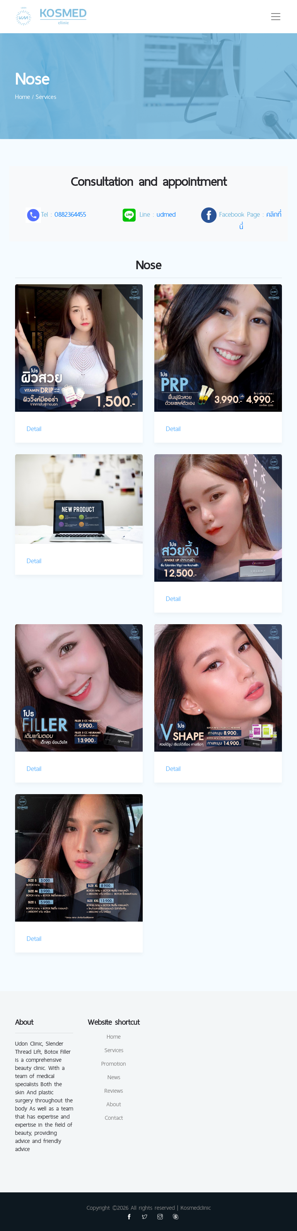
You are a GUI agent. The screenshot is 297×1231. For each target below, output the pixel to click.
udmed (166, 214)
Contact (114, 1117)
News (114, 1077)
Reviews (113, 1090)
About (113, 1104)
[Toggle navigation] (276, 16)
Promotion (113, 1063)
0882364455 (70, 214)
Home (114, 1036)
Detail (34, 428)
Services (113, 1050)
